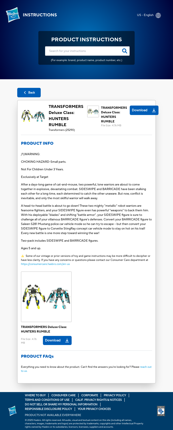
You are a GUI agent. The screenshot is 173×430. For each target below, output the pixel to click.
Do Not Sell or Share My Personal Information (61, 404)
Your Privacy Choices (94, 409)
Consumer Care (63, 395)
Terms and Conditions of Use (47, 400)
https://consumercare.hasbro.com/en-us (45, 264)
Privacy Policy (115, 395)
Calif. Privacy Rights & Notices (98, 400)
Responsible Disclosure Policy (48, 409)
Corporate (89, 395)
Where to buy (35, 395)
